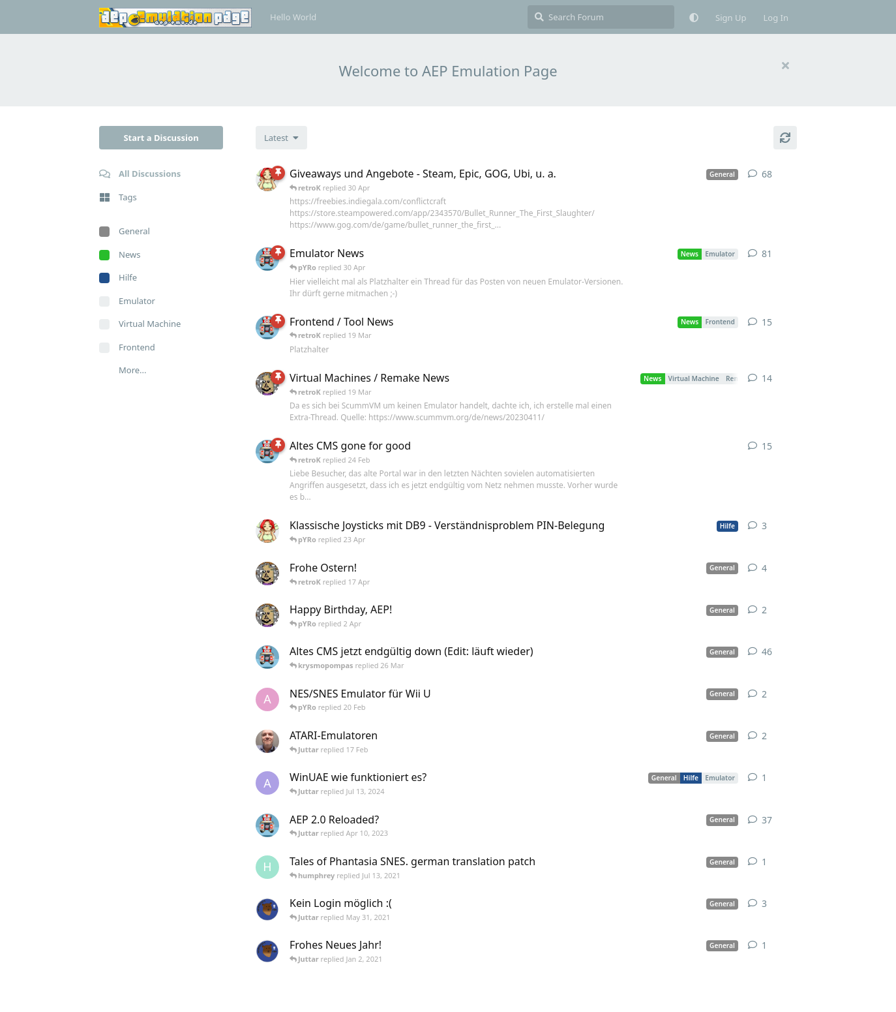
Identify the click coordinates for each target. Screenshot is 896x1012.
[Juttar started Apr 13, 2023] (267, 383)
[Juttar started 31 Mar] (267, 615)
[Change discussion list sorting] (281, 137)
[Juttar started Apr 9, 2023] (267, 573)
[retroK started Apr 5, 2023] (267, 657)
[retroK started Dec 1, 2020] (267, 825)
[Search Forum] (601, 17)
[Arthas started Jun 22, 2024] (267, 783)
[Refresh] (785, 137)
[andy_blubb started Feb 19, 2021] (267, 699)
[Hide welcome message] (785, 65)
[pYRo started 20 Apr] (267, 531)
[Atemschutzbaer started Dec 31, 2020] (267, 950)
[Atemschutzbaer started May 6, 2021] (267, 909)
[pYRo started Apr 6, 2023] (267, 179)
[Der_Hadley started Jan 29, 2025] (267, 741)
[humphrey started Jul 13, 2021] (267, 867)
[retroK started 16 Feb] (267, 451)
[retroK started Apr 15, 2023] (267, 327)
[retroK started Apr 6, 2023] (267, 259)
